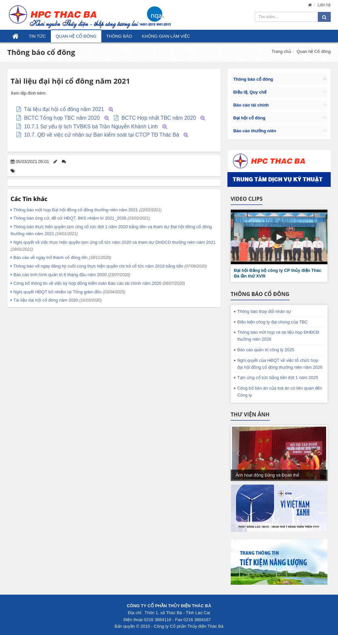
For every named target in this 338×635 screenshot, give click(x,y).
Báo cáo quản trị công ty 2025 (265, 349)
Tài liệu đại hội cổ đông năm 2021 (64, 109)
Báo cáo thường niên (254, 130)
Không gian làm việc (166, 36)
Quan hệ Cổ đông (76, 36)
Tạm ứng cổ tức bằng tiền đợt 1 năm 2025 (277, 377)
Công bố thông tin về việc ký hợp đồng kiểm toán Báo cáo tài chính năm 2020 (98, 283)
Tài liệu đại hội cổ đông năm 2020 (57, 300)
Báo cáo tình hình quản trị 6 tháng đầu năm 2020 (71, 274)
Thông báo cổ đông (41, 52)
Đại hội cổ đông (249, 117)
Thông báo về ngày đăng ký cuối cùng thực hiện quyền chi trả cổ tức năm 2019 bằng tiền (109, 266)
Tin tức (37, 36)
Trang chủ (281, 51)
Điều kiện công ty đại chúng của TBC (272, 321)
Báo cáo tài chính (251, 105)
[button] (279, 237)
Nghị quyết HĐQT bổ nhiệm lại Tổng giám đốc (68, 291)
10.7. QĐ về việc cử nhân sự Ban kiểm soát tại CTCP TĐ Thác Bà (101, 135)
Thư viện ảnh (250, 414)
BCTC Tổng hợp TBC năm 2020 (62, 118)
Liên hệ (324, 5)
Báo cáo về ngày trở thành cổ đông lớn (61, 257)
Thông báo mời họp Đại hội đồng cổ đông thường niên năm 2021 (87, 209)
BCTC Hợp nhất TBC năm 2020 (158, 118)
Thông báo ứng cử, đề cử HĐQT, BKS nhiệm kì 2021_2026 (81, 218)
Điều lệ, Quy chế (249, 92)
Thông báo (119, 36)
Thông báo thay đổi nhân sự (264, 311)
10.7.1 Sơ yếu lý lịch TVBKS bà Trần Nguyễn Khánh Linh (91, 126)
